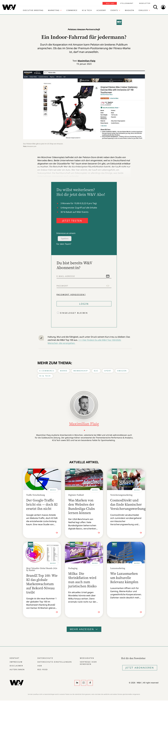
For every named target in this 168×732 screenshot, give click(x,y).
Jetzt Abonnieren (139, 667)
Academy (101, 10)
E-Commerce (47, 371)
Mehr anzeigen (84, 629)
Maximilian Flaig (86, 60)
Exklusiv (143, 10)
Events (114, 10)
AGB (40, 666)
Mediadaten (87, 658)
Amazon (122, 371)
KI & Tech (87, 10)
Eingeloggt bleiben (74, 313)
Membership (81, 371)
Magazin (129, 10)
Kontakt (14, 658)
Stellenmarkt (126, 3)
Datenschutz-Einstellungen (55, 662)
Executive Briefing (33, 10)
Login (84, 303)
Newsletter (144, 3)
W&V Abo (110, 3)
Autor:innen (17, 669)
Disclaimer (16, 666)
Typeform (64, 239)
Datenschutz (45, 658)
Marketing (53, 10)
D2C (96, 371)
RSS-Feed (43, 669)
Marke (63, 371)
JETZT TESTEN (72, 220)
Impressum (16, 662)
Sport (107, 371)
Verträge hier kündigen (88, 663)
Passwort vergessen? (71, 294)
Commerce (71, 10)
